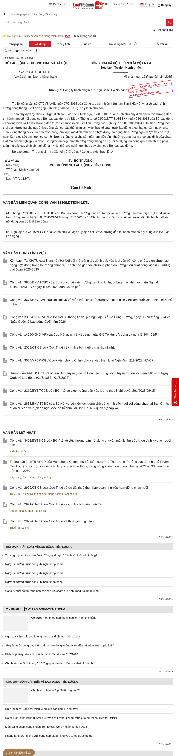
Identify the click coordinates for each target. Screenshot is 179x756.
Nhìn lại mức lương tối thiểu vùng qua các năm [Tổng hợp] (41, 708)
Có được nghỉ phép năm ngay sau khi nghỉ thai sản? (64, 617)
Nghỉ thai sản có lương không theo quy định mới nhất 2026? (42, 636)
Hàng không (44, 477)
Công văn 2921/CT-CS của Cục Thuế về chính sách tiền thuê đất (56, 504)
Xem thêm (166, 419)
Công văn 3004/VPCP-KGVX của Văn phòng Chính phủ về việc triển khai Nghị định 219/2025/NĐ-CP (82, 360)
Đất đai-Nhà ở (18, 510)
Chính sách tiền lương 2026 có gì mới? (55, 690)
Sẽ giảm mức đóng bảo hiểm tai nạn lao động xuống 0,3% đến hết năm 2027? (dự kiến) (59, 645)
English (147, 4)
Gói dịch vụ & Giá (123, 4)
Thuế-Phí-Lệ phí (19, 493)
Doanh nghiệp (38, 493)
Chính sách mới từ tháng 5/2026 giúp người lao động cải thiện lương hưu (50, 663)
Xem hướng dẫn (84, 36)
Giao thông (28, 477)
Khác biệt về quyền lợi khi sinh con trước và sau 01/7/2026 (41, 654)
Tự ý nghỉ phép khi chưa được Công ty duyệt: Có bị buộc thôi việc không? (51, 555)
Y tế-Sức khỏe (18, 451)
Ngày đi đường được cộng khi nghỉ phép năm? (34, 564)
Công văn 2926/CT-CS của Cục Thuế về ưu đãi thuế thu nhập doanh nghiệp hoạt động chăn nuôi (79, 487)
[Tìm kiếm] (169, 22)
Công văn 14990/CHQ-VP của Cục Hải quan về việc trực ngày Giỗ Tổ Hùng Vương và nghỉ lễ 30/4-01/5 (83, 334)
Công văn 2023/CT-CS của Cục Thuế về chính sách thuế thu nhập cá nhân (63, 347)
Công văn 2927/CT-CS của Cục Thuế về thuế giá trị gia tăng (52, 521)
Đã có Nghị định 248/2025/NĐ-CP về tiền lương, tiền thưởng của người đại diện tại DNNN (61, 717)
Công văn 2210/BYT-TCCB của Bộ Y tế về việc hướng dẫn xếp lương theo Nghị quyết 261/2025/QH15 (82, 390)
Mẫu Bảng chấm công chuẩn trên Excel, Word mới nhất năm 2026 (46, 726)
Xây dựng (15, 477)
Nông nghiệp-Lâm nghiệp (63, 493)
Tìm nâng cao (163, 30)
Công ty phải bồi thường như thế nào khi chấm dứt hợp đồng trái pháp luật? (52, 590)
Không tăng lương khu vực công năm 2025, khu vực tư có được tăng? (48, 735)
